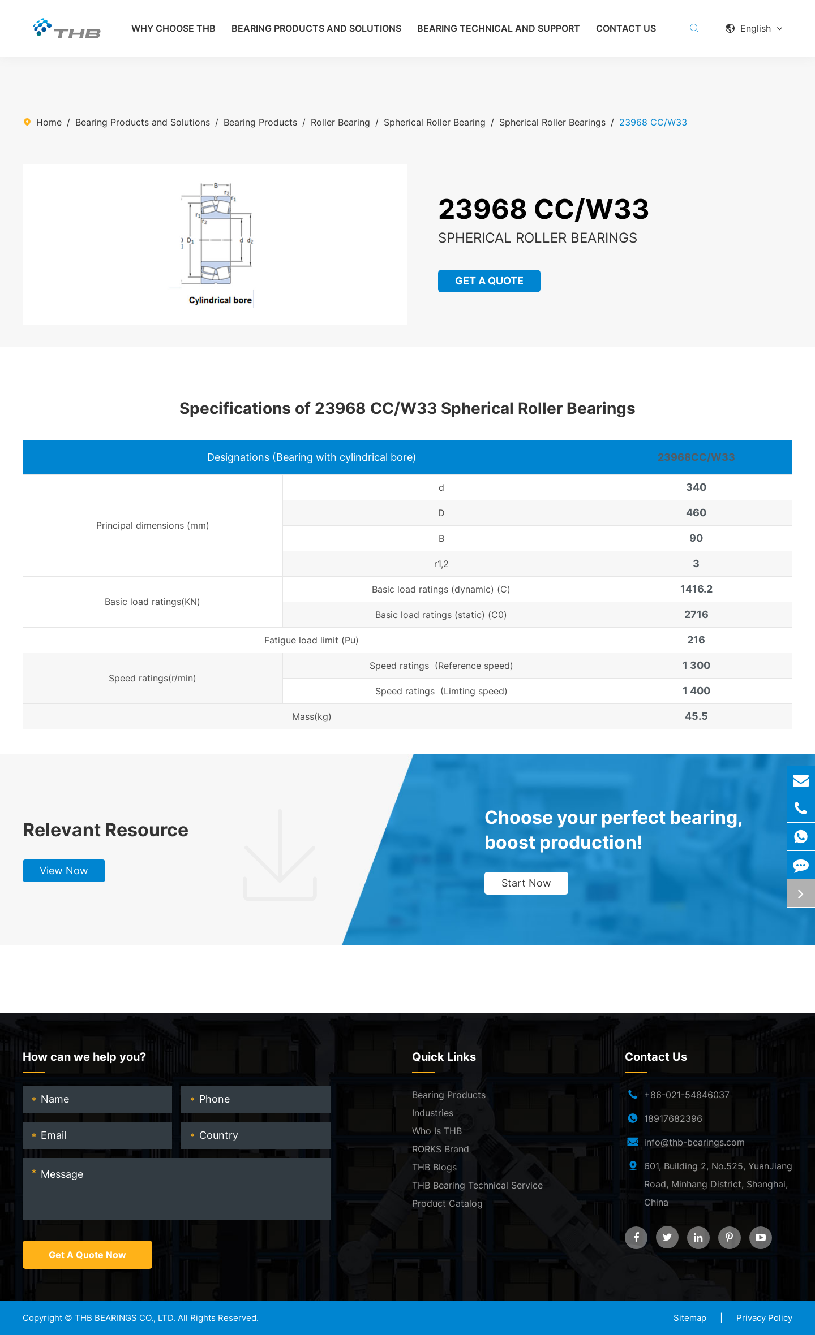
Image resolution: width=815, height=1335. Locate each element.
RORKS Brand (440, 1149)
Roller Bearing (340, 122)
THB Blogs (434, 1167)
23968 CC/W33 (653, 122)
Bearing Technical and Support (498, 28)
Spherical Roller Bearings (552, 122)
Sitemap (690, 1317)
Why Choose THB (173, 28)
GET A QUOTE (490, 281)
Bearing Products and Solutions (316, 28)
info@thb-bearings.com (694, 1142)
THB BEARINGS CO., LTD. (125, 1317)
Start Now (526, 883)
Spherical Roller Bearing (435, 122)
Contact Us (626, 28)
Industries (432, 1112)
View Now (64, 870)
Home (49, 122)
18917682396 (673, 1118)
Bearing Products (260, 122)
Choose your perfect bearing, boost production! (613, 829)
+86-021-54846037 (687, 1094)
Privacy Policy (764, 1317)
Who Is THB (437, 1131)
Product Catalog (447, 1203)
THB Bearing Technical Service (477, 1185)
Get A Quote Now (87, 1254)
